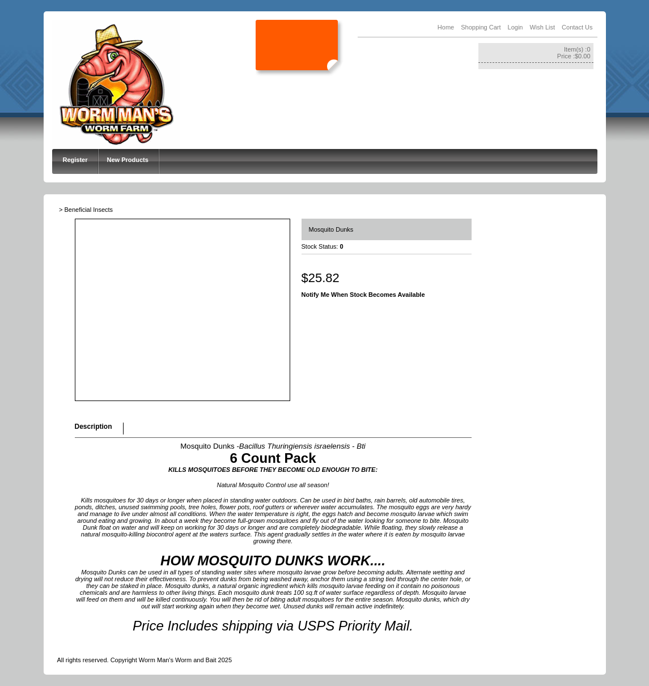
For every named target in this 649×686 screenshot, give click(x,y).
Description (93, 427)
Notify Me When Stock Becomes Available (363, 294)
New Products (128, 159)
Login (515, 27)
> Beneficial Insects (86, 209)
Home (446, 27)
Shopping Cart (480, 27)
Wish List (542, 27)
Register (75, 159)
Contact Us (577, 27)
